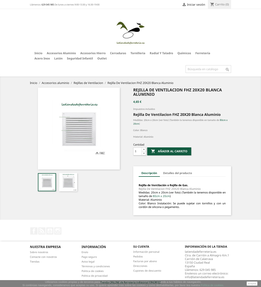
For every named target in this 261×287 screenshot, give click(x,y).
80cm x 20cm (161, 196)
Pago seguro (89, 257)
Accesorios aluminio (61, 53)
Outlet (102, 58)
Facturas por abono (145, 261)
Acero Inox (42, 58)
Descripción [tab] (149, 173)
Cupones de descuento (147, 270)
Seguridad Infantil (80, 58)
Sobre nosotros (39, 252)
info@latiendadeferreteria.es (204, 277)
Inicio (38, 53)
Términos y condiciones (96, 266)
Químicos (184, 53)
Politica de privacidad (95, 275)
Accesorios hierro (93, 53)
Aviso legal (88, 261)
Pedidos (138, 256)
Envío (85, 252)
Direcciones (140, 266)
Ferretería (202, 53)
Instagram (57, 231)
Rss (41, 231)
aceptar (252, 283)
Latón (58, 58)
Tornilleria (137, 53)
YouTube (49, 231)
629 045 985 (48, 4)
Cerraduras (118, 53)
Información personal (146, 251)
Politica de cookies (93, 271)
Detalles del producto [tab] (177, 173)
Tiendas (35, 261)
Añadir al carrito (169, 151)
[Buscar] (208, 69)
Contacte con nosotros (43, 257)
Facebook (34, 231)
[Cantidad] (137, 151)
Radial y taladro (161, 53)
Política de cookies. (212, 285)
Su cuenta (141, 247)
